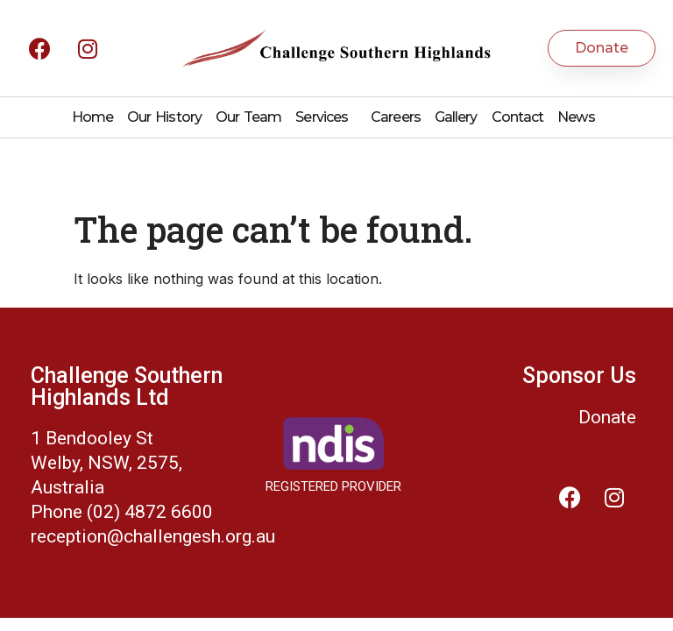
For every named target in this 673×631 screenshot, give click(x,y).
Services (326, 117)
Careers (396, 117)
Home (92, 117)
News (575, 117)
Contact (518, 117)
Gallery (456, 117)
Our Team (248, 117)
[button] (601, 48)
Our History (164, 117)
